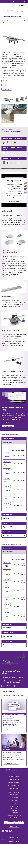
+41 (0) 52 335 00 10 (14, 817)
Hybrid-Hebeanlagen (14, 779)
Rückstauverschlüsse (14, 776)
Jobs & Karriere (14, 794)
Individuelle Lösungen (8, 686)
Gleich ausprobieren (7, 426)
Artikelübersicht (7, 89)
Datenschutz (14, 800)
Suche (5, 1)
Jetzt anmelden (14, 826)
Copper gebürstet (7, 527)
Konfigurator (6, 85)
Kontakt (14, 1)
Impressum (14, 803)
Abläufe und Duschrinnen (14, 785)
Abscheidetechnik (14, 788)
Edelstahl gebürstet (8, 442)
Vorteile (5, 80)
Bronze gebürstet (7, 535)
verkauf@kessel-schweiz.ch (14, 815)
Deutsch (25, 1)
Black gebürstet (7, 518)
